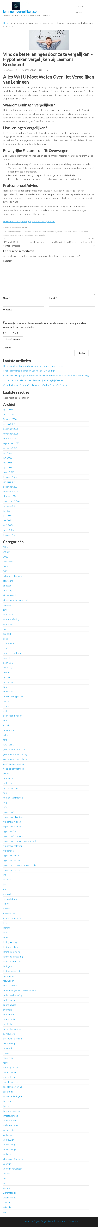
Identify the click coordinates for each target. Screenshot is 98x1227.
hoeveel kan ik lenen (13, 797)
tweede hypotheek (12, 1110)
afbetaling (8, 580)
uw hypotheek (10, 1120)
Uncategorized (10, 1115)
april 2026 (8, 409)
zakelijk (6, 1202)
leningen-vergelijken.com (21, 11)
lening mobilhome (11, 951)
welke (6, 1183)
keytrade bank (10, 898)
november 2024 (11, 491)
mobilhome (8, 975)
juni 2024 (7, 515)
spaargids (8, 1091)
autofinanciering (11, 619)
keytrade (7, 894)
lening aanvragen (11, 942)
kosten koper (9, 913)
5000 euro (8, 571)
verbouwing (9, 1144)
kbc (4, 889)
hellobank (8, 783)
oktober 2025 (9, 438)
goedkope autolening (13, 763)
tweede (7, 1106)
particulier (8, 1024)
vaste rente (8, 1130)
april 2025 (8, 467)
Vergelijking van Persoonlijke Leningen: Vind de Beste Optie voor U (36, 385)
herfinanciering (10, 788)
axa (4, 629)
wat (5, 1178)
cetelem (7, 706)
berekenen (8, 682)
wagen (6, 1173)
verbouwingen (10, 1149)
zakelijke (7, 1207)
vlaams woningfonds (13, 1159)
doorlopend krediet (12, 715)
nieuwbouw (8, 980)
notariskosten (10, 985)
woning (6, 1187)
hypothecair (9, 812)
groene (6, 773)
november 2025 (11, 433)
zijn (5, 1212)
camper (6, 701)
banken (6, 648)
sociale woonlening (12, 1086)
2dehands (8, 561)
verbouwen (8, 1139)
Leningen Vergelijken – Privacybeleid (49, 1221)
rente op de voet (11, 1067)
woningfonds (9, 1192)
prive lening (9, 1043)
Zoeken (7, 347)
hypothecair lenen (12, 821)
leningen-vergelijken (31, 70)
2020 (5, 556)
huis (5, 807)
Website (7, 309)
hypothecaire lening (13, 836)
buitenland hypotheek (13, 696)
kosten (35, 231)
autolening (8, 624)
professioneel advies (80, 231)
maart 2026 (8, 414)
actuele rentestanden (13, 575)
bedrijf (6, 657)
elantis (6, 725)
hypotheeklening (14, 231)
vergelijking (29, 235)
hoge (5, 802)
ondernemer (9, 1000)
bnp (5, 686)
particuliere (9, 1033)
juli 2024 (7, 510)
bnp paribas (9, 691)
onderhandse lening (12, 995)
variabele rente (10, 1125)
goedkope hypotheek (13, 768)
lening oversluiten (12, 961)
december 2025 (11, 428)
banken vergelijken (12, 653)
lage (5, 932)
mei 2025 (7, 462)
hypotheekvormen (12, 869)
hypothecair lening (12, 826)
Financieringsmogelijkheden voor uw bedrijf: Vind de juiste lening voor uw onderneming (46, 375)
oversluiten (8, 1014)
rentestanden (9, 1072)
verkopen (7, 1154)
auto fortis (8, 614)
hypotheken (26, 231)
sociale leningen (11, 1082)
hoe (5, 792)
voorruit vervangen (12, 1168)
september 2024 (11, 501)
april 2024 (8, 525)
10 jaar (6, 547)
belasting (7, 667)
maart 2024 (8, 530)
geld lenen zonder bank (14, 749)
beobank (7, 677)
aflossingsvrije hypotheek (15, 600)
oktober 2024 (9, 496)
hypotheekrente (11, 855)
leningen (42, 231)
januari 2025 (9, 481)
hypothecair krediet (13, 816)
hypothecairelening (12, 845)
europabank (9, 730)
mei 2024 (7, 520)
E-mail (53, 298)
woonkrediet (9, 1197)
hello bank (8, 778)
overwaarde (9, 1019)
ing (4, 874)
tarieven (7, 1101)
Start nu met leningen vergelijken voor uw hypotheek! (29, 221)
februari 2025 (10, 477)
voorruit (7, 1163)
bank (5, 638)
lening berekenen (11, 947)
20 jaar (6, 551)
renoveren (8, 1057)
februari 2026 (10, 419)
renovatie (8, 1053)
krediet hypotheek (12, 918)
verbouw (7, 1135)
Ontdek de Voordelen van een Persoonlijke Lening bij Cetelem (33, 380)
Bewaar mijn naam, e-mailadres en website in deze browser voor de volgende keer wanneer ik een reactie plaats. (45, 325)
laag (5, 923)
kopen (6, 903)
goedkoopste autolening (15, 754)
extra (5, 735)
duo (5, 720)
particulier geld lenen (13, 1028)
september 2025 (11, 443)
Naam (6, 298)
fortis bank (8, 744)
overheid (7, 1009)
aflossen (7, 585)
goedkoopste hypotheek (15, 759)
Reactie (7, 260)
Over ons (79, 6)
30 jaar (6, 566)
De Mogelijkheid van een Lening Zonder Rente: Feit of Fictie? (33, 366)
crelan (6, 711)
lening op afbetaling (13, 956)
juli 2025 (7, 452)
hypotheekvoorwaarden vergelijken (20, 865)
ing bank (7, 879)
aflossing (7, 590)
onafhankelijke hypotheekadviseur (19, 990)
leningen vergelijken (19, 227)
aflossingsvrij (9, 595)
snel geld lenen (10, 1077)
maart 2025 (8, 472)
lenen (6, 937)
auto (5, 609)
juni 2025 (7, 457)
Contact (78, 12)
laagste (6, 927)
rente (6, 1062)
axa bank (7, 633)
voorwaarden (40, 235)
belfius (6, 672)
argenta (7, 604)
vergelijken (19, 235)
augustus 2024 (10, 505)
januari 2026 (9, 424)
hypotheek (8, 850)
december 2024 (11, 486)
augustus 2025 (10, 448)
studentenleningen (12, 1096)
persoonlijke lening (12, 1038)
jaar (5, 884)
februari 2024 (10, 534)
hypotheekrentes (11, 860)
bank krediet (9, 643)
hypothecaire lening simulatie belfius (21, 841)
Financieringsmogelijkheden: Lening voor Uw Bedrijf (29, 370)
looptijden (67, 231)
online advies (9, 1004)
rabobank (7, 1048)
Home (6, 22)
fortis (6, 739)
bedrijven (8, 662)
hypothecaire (9, 831)
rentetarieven (8, 235)
